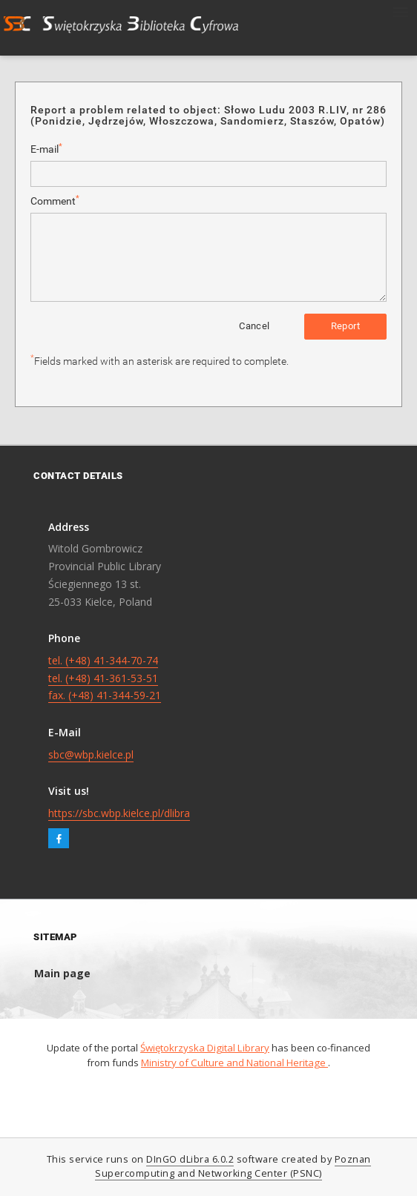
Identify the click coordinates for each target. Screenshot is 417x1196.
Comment (54, 200)
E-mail (46, 148)
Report (345, 325)
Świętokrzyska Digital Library (204, 1047)
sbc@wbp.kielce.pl (91, 754)
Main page (62, 973)
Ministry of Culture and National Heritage (234, 1062)
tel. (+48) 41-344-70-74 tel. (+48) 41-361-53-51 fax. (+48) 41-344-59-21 (104, 678)
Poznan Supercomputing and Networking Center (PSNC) (232, 1166)
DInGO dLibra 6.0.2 (190, 1159)
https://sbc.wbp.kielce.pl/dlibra (119, 813)
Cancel (254, 325)
